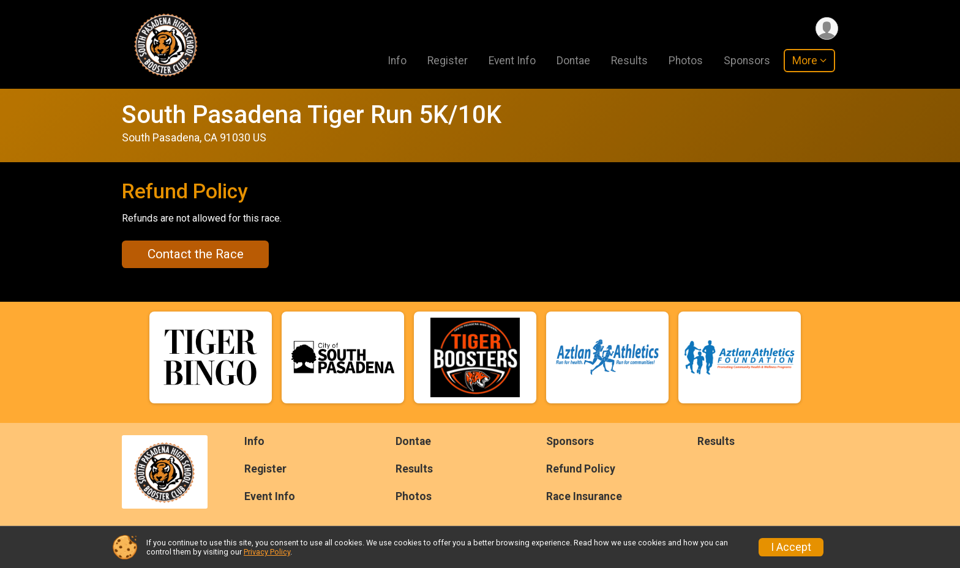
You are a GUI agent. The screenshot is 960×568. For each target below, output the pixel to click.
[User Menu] (827, 28)
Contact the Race (196, 254)
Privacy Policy (267, 551)
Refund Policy (580, 469)
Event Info (512, 60)
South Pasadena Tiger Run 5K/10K (311, 114)
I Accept (791, 547)
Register (447, 60)
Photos (686, 60)
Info (397, 60)
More (804, 60)
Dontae (573, 60)
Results (629, 60)
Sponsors (747, 60)
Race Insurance (584, 496)
